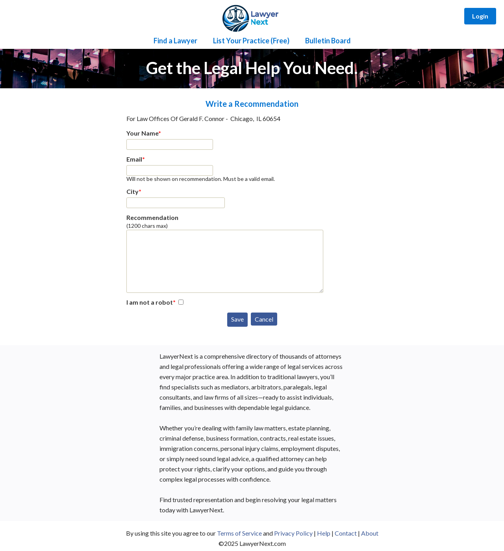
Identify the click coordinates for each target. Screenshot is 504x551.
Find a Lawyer (175, 40)
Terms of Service (239, 533)
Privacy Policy (293, 533)
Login (480, 16)
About (369, 533)
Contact (346, 533)
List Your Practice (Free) (251, 40)
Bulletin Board (328, 40)
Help (323, 533)
